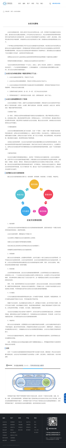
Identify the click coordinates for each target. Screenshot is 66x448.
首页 (19, 3)
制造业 (12, 430)
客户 (28, 3)
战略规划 (5, 424)
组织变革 (5, 432)
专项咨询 (5, 435)
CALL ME (36, 430)
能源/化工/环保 (13, 435)
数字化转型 (5, 437)
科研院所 (12, 422)
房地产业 (12, 427)
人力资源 (5, 427)
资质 (35, 427)
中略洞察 (20, 424)
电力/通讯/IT (13, 432)
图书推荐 (28, 430)
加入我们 (36, 432)
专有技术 (20, 427)
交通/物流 (12, 437)
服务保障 (5, 440)
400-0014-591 (56, 3)
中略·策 (20, 422)
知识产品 (28, 422)
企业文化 (5, 422)
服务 (24, 3)
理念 (35, 424)
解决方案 (20, 430)
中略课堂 (28, 424)
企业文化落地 (17, 11)
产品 (37, 3)
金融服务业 (13, 440)
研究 (33, 3)
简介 (35, 422)
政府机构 (12, 424)
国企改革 (5, 430)
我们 (41, 3)
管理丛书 (28, 427)
